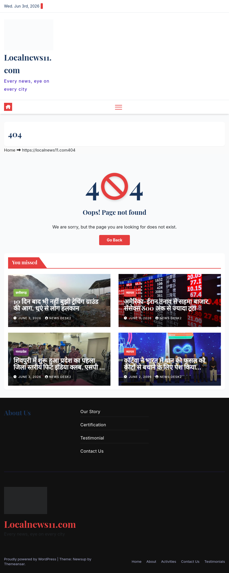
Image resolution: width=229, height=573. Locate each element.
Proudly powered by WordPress (30, 559)
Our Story (90, 411)
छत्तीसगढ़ (21, 293)
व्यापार (130, 293)
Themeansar (14, 564)
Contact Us (91, 451)
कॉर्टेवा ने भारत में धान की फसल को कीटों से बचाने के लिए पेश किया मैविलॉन (164, 367)
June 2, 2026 (141, 377)
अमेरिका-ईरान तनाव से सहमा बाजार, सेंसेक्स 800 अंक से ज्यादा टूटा (167, 304)
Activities (168, 561)
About (151, 561)
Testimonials (214, 561)
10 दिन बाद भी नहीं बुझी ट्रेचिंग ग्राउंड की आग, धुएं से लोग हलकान (55, 304)
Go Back (114, 240)
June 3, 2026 (30, 318)
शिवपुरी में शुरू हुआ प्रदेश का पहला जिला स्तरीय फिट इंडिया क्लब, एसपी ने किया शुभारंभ (58, 367)
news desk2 (58, 318)
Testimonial (92, 438)
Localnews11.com (40, 524)
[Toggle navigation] (118, 107)
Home (9, 150)
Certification (93, 424)
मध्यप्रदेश (21, 352)
